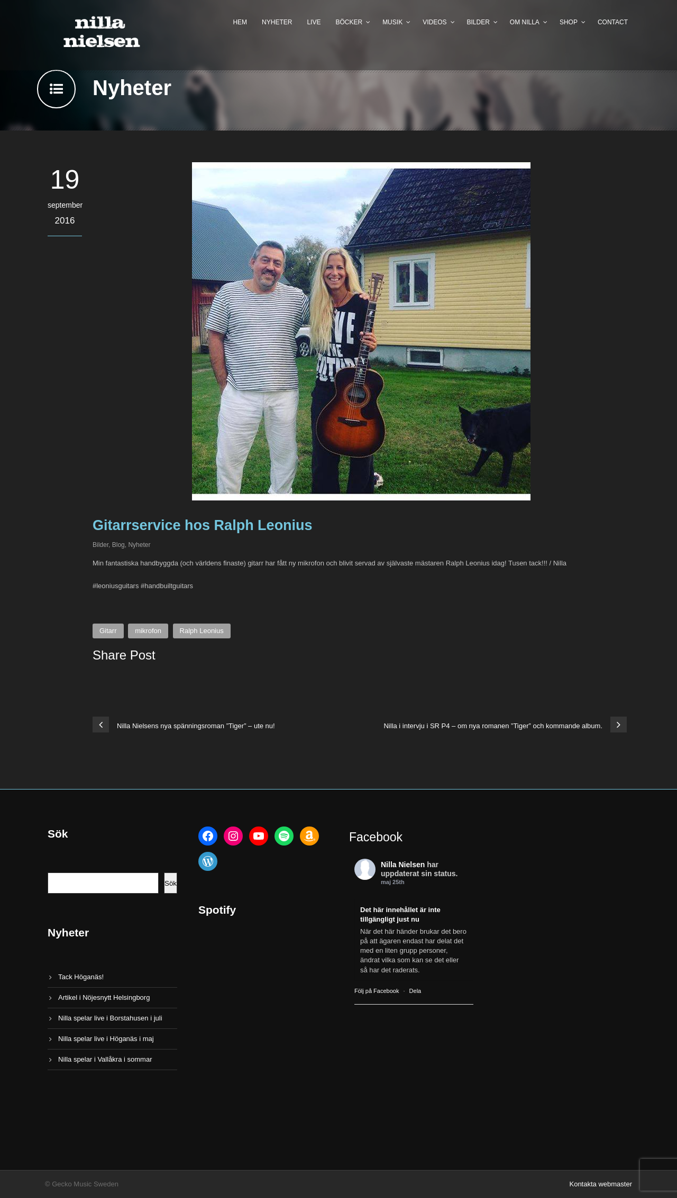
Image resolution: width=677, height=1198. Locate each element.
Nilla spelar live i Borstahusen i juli (110, 1018)
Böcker (348, 22)
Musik (392, 22)
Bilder (478, 22)
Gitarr (108, 631)
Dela (415, 991)
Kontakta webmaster (600, 1184)
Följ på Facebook (376, 991)
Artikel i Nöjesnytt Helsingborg (104, 997)
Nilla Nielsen (403, 864)
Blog (118, 545)
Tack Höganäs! (81, 977)
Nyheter (277, 22)
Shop (569, 22)
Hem (240, 22)
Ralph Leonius (202, 631)
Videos (434, 22)
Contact (613, 22)
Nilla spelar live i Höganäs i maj (106, 1039)
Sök (170, 883)
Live (314, 22)
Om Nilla (524, 22)
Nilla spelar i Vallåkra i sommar (105, 1059)
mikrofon (148, 631)
